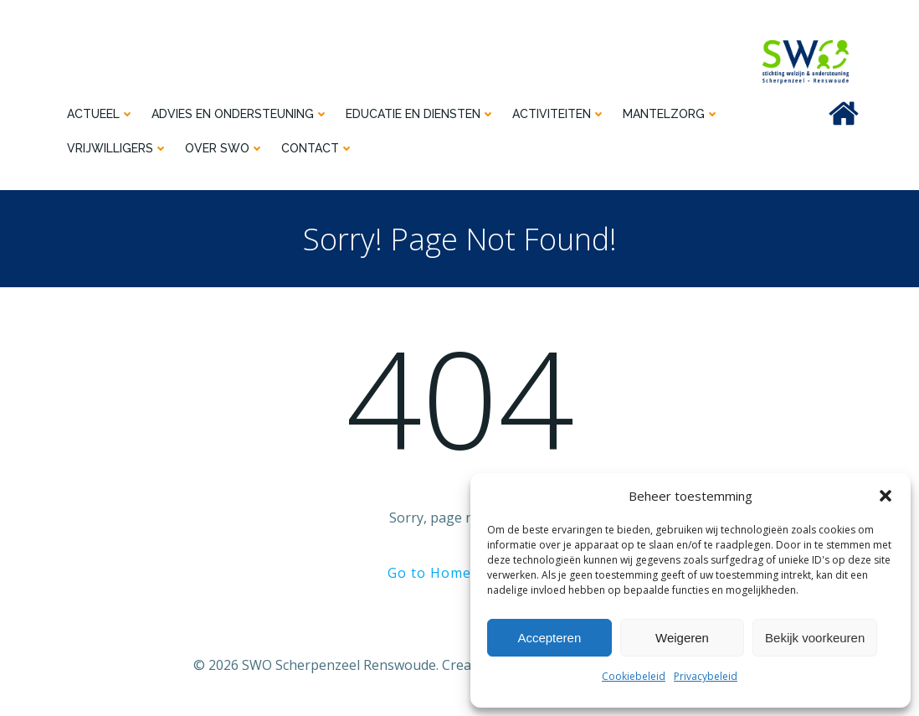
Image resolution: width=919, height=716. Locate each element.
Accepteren (549, 638)
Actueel (100, 114)
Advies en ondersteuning (239, 114)
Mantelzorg (670, 114)
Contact (316, 148)
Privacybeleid (705, 676)
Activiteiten (558, 114)
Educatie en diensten (420, 114)
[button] (885, 495)
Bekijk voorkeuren (815, 638)
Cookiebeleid (633, 676)
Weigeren (682, 638)
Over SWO (224, 148)
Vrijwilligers (116, 148)
